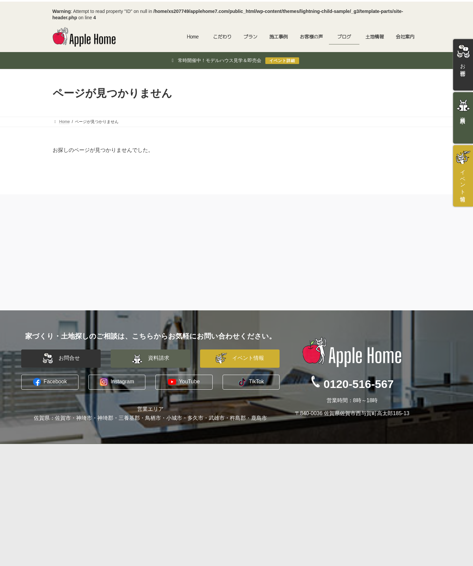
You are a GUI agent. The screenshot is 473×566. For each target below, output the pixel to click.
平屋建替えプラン (169, 479)
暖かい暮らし (71, 503)
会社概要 (255, 471)
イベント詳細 (282, 60)
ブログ (253, 495)
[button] (61, 358)
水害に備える (71, 479)
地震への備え (71, 495)
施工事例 (155, 495)
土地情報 (155, 519)
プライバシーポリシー (269, 487)
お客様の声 (157, 503)
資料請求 (349, 479)
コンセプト (68, 471)
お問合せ (349, 471)
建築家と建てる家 (169, 471)
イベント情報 (353, 487)
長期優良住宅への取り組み (85, 511)
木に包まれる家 (73, 487)
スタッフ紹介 (260, 479)
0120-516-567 (359, 384)
